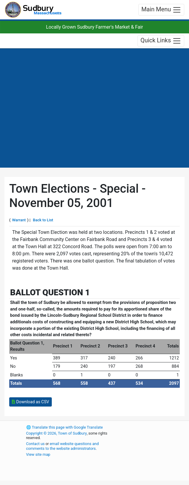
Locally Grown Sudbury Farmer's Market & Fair (94, 27)
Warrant (19, 220)
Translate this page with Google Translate (64, 427)
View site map (38, 454)
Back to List (43, 220)
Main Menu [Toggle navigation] (161, 9)
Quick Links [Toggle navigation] (160, 40)
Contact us (35, 443)
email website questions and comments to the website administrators (62, 446)
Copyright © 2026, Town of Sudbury (56, 433)
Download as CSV (30, 401)
